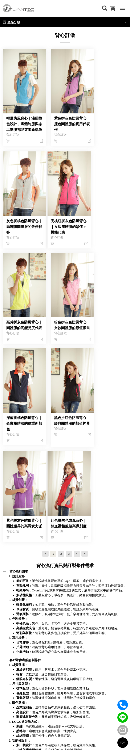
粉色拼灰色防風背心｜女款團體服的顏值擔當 (107, 218)
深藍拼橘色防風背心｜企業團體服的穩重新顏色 (21, 312)
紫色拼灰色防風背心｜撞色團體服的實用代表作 (64, 116)
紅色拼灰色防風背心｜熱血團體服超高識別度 (21, 408)
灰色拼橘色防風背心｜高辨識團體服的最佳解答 (107, 116)
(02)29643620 (69, 686)
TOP (122, 742)
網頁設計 (74, 741)
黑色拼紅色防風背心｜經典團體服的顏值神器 (64, 312)
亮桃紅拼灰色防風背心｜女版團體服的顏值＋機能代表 (21, 218)
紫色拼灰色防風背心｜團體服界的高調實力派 (107, 312)
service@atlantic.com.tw (69, 693)
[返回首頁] (18, 8)
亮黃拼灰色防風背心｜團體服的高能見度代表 (64, 218)
